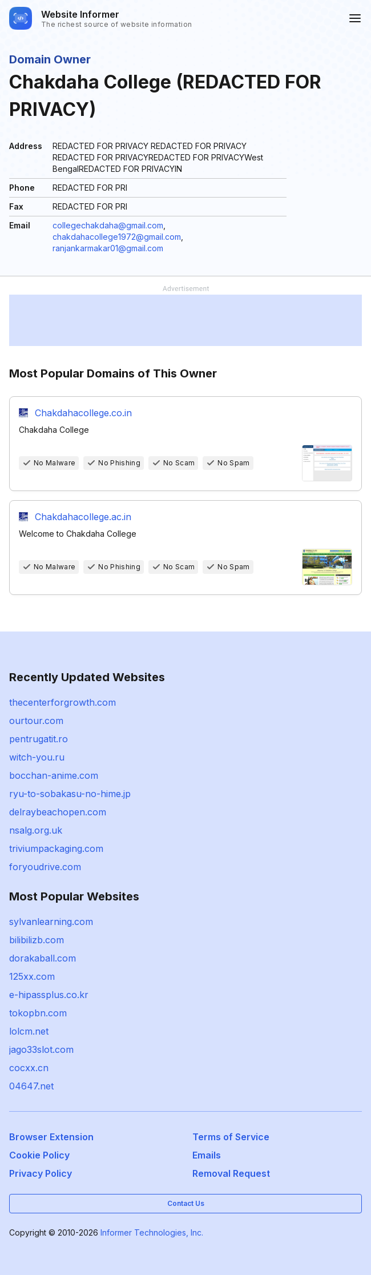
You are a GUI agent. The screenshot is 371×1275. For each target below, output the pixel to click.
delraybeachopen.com (57, 812)
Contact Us (185, 1203)
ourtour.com (36, 720)
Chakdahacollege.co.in (83, 413)
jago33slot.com (41, 1049)
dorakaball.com (42, 958)
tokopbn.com (38, 1013)
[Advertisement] (185, 320)
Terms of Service (230, 1137)
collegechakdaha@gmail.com (108, 225)
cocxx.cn (29, 1067)
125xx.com (32, 976)
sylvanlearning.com (51, 921)
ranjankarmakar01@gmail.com (108, 248)
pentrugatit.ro (38, 739)
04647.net (31, 1086)
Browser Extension (51, 1137)
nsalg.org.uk (35, 830)
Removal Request (231, 1173)
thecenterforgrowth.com (62, 702)
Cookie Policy (39, 1155)
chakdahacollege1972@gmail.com (117, 237)
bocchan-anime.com (53, 775)
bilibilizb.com (36, 940)
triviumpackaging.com (56, 848)
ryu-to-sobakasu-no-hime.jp (70, 793)
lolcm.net (29, 1031)
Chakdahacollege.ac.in (83, 516)
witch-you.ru (36, 757)
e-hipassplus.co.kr (48, 994)
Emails (206, 1155)
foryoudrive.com (45, 866)
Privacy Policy (40, 1173)
